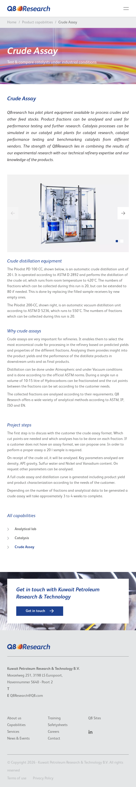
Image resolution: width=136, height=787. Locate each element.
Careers (53, 732)
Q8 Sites (94, 718)
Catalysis (18, 538)
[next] (123, 213)
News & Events (18, 738)
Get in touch (40, 611)
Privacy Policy (43, 778)
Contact (54, 738)
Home (11, 22)
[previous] (12, 213)
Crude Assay (20, 547)
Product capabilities (37, 22)
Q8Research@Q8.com (26, 696)
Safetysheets (57, 725)
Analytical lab (21, 529)
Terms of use (16, 778)
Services (13, 732)
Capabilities (16, 725)
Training (54, 718)
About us (14, 718)
